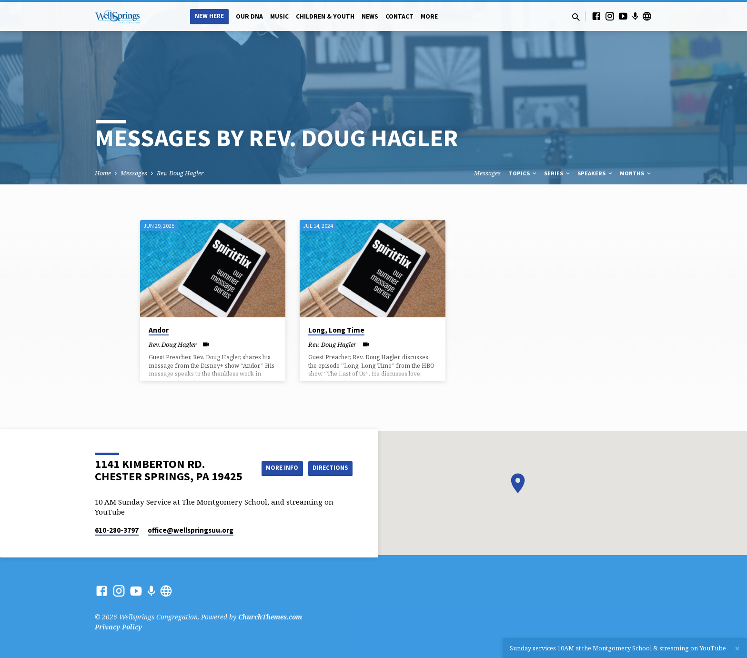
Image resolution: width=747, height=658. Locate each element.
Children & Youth (325, 16)
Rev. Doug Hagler (180, 173)
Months (636, 173)
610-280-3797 (117, 530)
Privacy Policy (118, 626)
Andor (159, 329)
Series (557, 173)
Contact (399, 16)
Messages (134, 173)
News (370, 16)
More (429, 16)
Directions (328, 477)
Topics (523, 173)
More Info (328, 458)
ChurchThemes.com (270, 616)
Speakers (595, 173)
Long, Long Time (336, 329)
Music (279, 16)
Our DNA (249, 16)
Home (103, 173)
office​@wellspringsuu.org (190, 530)
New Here (209, 16)
